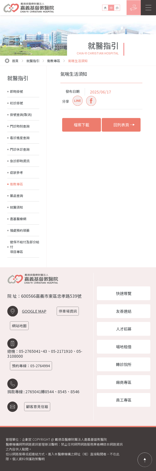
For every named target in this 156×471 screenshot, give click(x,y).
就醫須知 (16, 207)
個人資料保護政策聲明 (28, 458)
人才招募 (123, 328)
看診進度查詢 (19, 137)
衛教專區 (53, 60)
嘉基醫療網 (18, 218)
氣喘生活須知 (78, 60)
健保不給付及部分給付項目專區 (24, 246)
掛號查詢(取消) (21, 114)
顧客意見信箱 (38, 406)
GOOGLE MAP (34, 311)
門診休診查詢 (19, 149)
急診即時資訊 (19, 160)
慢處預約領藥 (19, 230)
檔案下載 (81, 125)
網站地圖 (20, 325)
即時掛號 (16, 91)
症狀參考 (16, 172)
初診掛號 (16, 103)
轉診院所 (123, 365)
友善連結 (123, 310)
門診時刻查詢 (19, 126)
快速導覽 (123, 292)
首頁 (11, 60)
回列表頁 (124, 125)
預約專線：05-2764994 (32, 365)
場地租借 (123, 347)
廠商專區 (123, 383)
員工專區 (123, 401)
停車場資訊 (69, 311)
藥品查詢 (16, 195)
